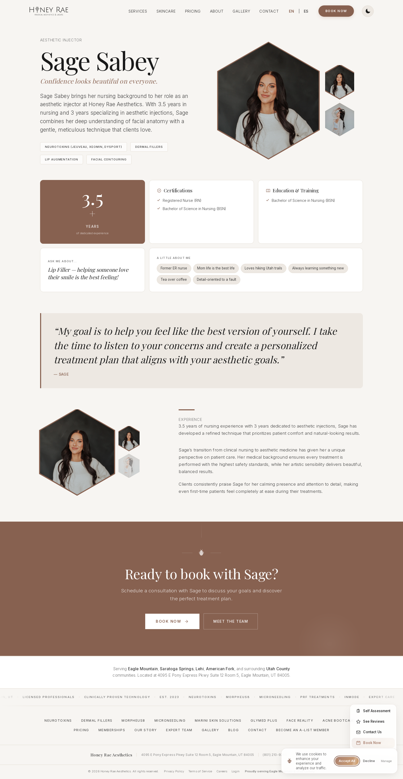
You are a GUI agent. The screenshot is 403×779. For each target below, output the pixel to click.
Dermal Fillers (97, 720)
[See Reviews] (373, 722)
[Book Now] (373, 743)
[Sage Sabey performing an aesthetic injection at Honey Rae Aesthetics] (339, 81)
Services (138, 11)
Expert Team (179, 730)
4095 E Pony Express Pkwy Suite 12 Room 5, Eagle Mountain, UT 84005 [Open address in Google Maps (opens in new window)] (197, 755)
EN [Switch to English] (291, 11)
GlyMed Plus (264, 720)
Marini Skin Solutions (218, 720)
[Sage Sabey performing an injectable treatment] (129, 444)
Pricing (193, 11)
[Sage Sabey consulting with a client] (129, 472)
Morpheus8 (133, 720)
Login (236, 771)
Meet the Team (230, 621)
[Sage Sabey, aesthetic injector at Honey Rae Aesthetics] (339, 119)
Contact (269, 11)
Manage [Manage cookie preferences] (386, 761)
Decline (369, 761)
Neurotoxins (58, 720)
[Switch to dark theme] (367, 11)
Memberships (111, 730)
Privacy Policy (174, 771)
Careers (221, 771)
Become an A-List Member (302, 730)
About (217, 11)
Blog (233, 730)
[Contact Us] (373, 732)
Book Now (336, 11)
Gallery (241, 11)
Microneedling (170, 720)
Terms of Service (200, 771)
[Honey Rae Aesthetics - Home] (49, 11)
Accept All (347, 761)
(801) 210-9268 (275, 755)
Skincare (166, 11)
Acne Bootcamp (339, 720)
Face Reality (300, 720)
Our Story (145, 730)
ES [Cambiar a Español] (306, 11)
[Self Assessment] (373, 711)
